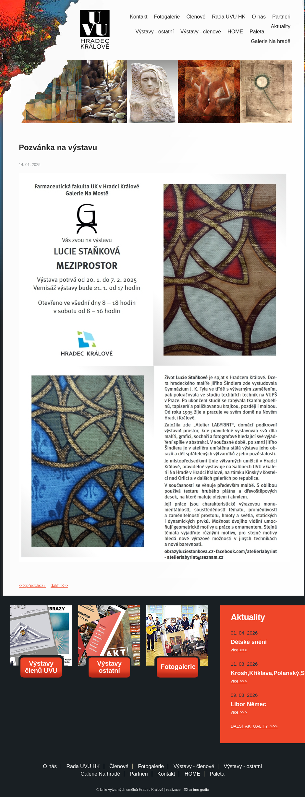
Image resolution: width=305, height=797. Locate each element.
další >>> (59, 585)
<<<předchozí (32, 585)
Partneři (281, 16)
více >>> (239, 650)
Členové (195, 16)
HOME (235, 31)
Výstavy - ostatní (155, 31)
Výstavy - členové (200, 31)
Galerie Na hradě (100, 774)
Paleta (257, 31)
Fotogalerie (167, 16)
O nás (259, 16)
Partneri (139, 774)
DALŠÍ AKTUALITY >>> (254, 726)
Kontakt (138, 16)
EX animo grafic (195, 789)
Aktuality (280, 26)
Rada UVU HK (228, 16)
